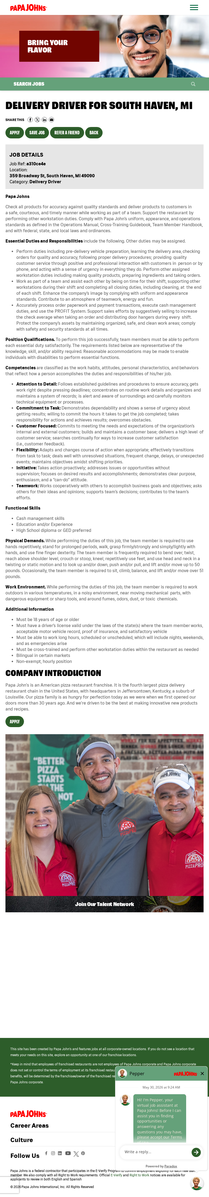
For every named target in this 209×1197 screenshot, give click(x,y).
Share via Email (51, 119)
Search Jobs (29, 84)
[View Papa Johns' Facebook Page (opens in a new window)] (47, 1155)
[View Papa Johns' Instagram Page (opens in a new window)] (53, 1155)
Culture (21, 1139)
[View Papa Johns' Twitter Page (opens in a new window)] (76, 1155)
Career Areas (29, 1125)
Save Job (37, 132)
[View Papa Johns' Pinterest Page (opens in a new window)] (84, 1155)
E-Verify (116, 1175)
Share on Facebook (30, 119)
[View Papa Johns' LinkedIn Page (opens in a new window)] (61, 1155)
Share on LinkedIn (44, 119)
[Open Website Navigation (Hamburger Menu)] (195, 14)
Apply (15, 132)
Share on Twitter (37, 119)
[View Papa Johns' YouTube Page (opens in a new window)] (69, 1155)
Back (94, 132)
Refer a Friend (67, 132)
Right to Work (139, 1175)
